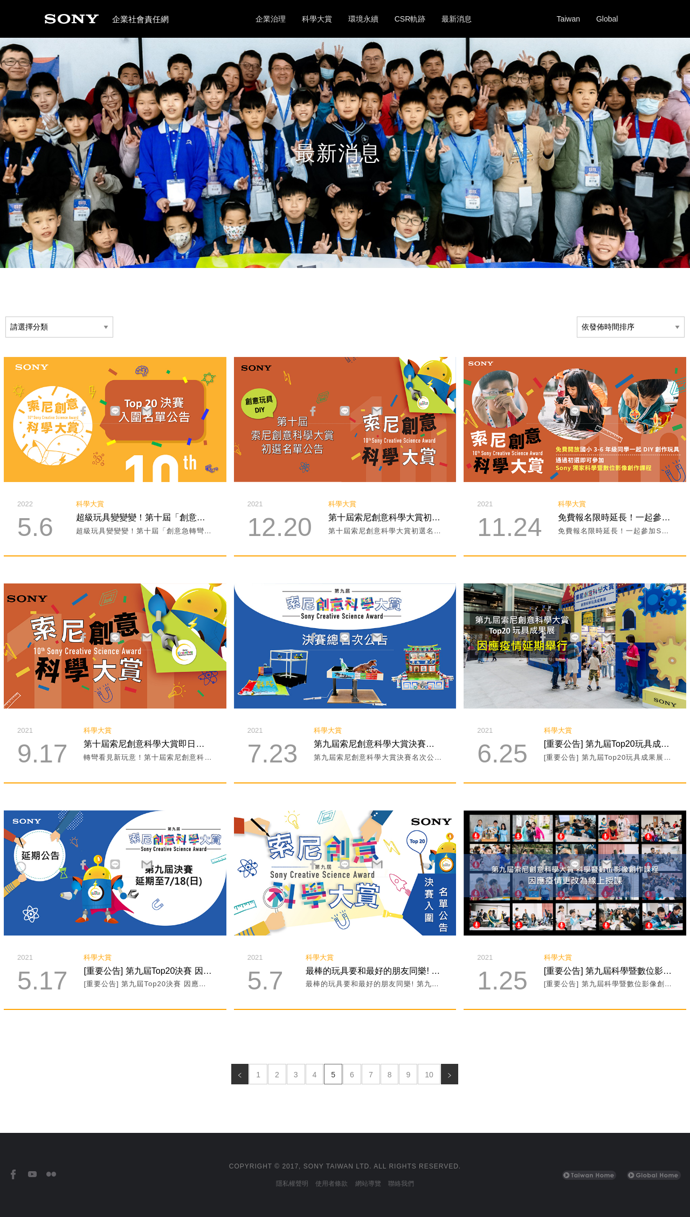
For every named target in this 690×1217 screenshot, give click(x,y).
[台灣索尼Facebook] (13, 1174)
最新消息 (456, 19)
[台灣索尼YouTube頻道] (32, 1174)
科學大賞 (317, 19)
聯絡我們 (401, 1183)
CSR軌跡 (410, 19)
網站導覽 (368, 1183)
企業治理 (271, 19)
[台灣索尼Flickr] (51, 1174)
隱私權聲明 (292, 1183)
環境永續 (363, 19)
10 (429, 1074)
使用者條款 (331, 1183)
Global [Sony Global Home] (607, 19)
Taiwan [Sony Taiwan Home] (568, 19)
